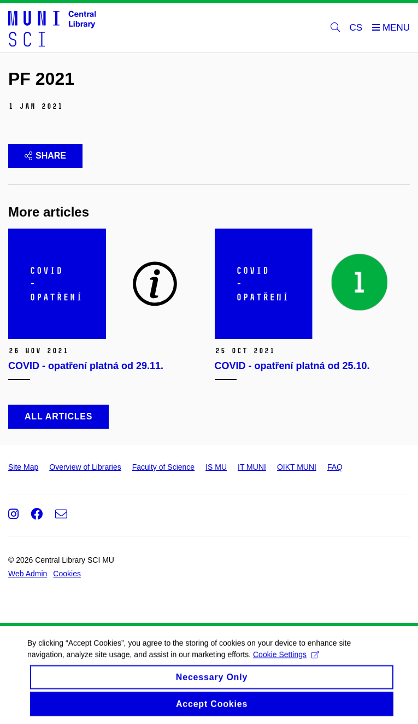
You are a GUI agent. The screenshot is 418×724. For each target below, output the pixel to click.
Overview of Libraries (85, 467)
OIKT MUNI (296, 467)
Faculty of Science (163, 467)
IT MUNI (252, 467)
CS (356, 27)
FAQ (335, 467)
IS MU (216, 467)
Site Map (23, 467)
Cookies (67, 573)
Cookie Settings (286, 665)
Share (45, 155)
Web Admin (27, 573)
